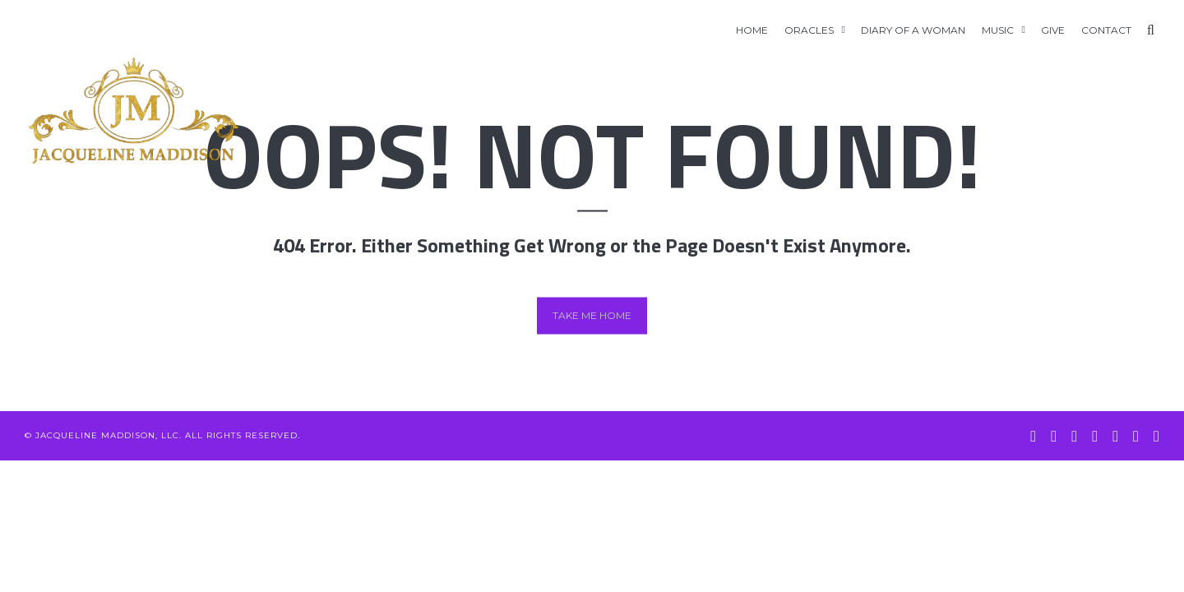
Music (998, 30)
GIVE (1053, 30)
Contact (1106, 30)
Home (752, 30)
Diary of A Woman (913, 30)
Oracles (809, 30)
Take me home (592, 315)
